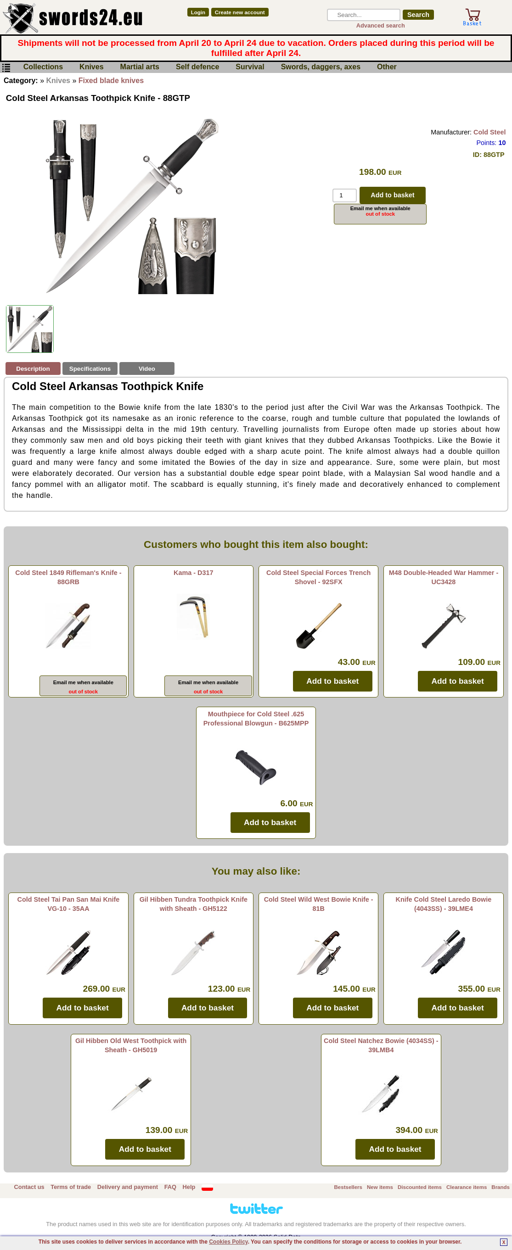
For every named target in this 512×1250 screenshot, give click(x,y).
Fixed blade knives (111, 80)
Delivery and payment (127, 1186)
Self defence (197, 67)
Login (198, 12)
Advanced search (380, 25)
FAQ (170, 1186)
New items (380, 1187)
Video (147, 368)
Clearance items (466, 1187)
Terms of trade (71, 1186)
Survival (250, 67)
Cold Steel (489, 132)
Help (189, 1186)
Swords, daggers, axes (320, 67)
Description (33, 368)
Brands (500, 1187)
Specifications (90, 368)
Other (387, 67)
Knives (91, 67)
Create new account (240, 12)
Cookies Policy (228, 1242)
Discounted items (420, 1187)
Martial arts (139, 67)
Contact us (29, 1186)
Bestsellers (348, 1187)
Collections (43, 67)
